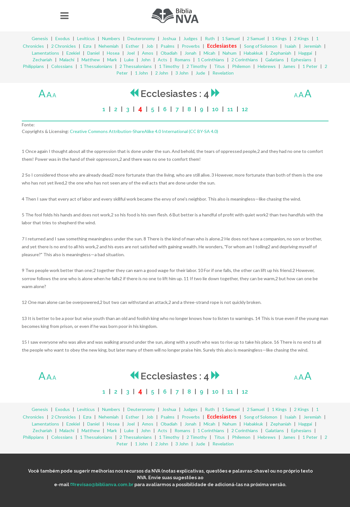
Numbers (111, 38)
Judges (190, 38)
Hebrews (267, 66)
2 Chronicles (63, 46)
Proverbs (191, 46)
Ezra (87, 46)
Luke (129, 59)
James (289, 66)
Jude (200, 72)
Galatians (274, 59)
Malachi (66, 59)
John (145, 59)
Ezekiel (73, 53)
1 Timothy (169, 66)
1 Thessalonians (96, 66)
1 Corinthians (211, 59)
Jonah (190, 53)
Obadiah (169, 53)
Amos (147, 53)
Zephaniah (280, 53)
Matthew (91, 59)
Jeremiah (312, 46)
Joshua (169, 38)
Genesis (40, 38)
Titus (219, 66)
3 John (181, 72)
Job (149, 46)
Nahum (229, 53)
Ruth (210, 38)
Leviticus (86, 38)
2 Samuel (256, 38)
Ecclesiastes (222, 45)
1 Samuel (231, 38)
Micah (209, 53)
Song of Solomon (260, 46)
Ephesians (301, 59)
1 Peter (310, 66)
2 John (161, 72)
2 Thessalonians (136, 66)
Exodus (62, 38)
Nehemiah (109, 46)
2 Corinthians (244, 59)
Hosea (113, 53)
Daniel (93, 53)
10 (215, 109)
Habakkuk (253, 53)
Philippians (33, 66)
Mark (112, 59)
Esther (132, 46)
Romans (182, 59)
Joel (131, 53)
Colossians (62, 66)
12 (245, 109)
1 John (141, 72)
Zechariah (42, 59)
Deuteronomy (141, 38)
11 (230, 109)
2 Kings (301, 38)
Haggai (305, 53)
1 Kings (279, 38)
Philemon (241, 66)
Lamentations (45, 53)
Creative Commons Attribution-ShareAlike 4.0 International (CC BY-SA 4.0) (144, 131)
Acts (162, 59)
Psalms (168, 46)
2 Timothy (197, 66)
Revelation (223, 72)
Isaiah (290, 46)
